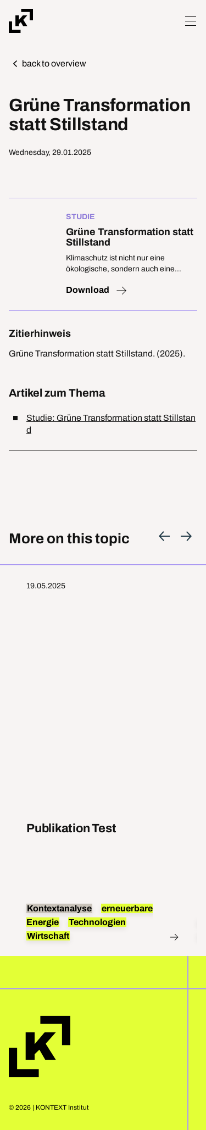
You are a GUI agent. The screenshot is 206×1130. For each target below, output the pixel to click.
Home (39, 1046)
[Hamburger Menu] (191, 21)
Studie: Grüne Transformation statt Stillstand (111, 424)
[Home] (21, 21)
